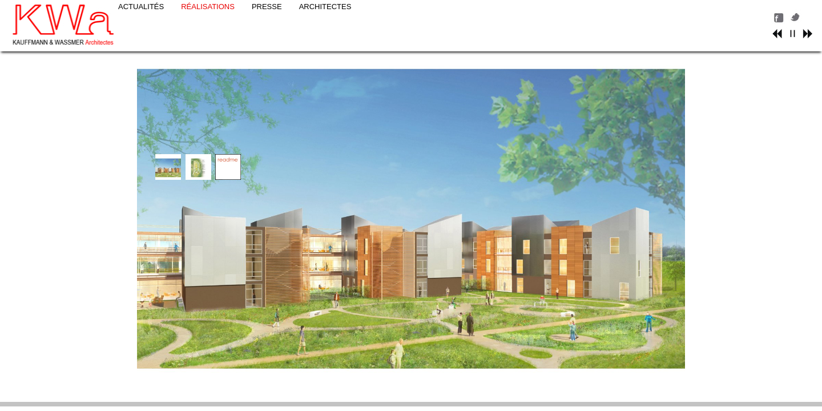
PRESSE (346, 15)
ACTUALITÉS (220, 15)
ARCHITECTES (404, 15)
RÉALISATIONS (287, 15)
